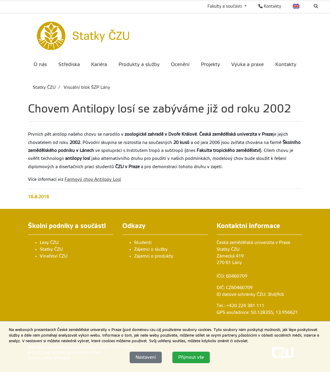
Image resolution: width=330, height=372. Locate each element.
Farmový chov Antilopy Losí (93, 179)
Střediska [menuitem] (69, 64)
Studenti (143, 242)
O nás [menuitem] (40, 64)
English (296, 6)
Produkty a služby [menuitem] (139, 64)
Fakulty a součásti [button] (225, 6)
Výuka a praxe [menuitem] (247, 64)
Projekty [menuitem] (210, 64)
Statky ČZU (44, 87)
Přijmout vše (191, 357)
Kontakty (269, 6)
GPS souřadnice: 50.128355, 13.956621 (257, 312)
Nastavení (146, 357)
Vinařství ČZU (53, 256)
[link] (107, 35)
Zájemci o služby (151, 249)
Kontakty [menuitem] (285, 64)
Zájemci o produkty (153, 256)
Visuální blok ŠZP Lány (86, 87)
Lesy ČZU (49, 242)
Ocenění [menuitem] (180, 64)
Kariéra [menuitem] (99, 64)
